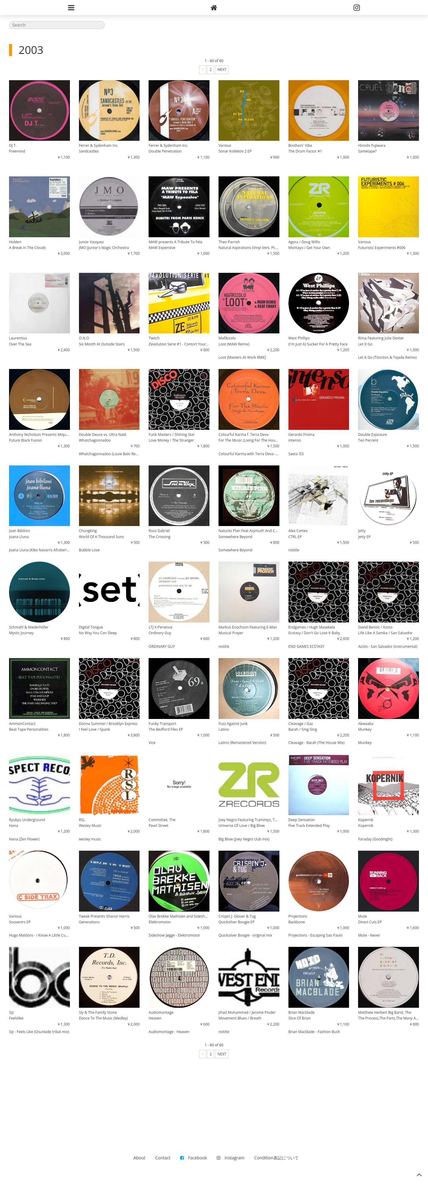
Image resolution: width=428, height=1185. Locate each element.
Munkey (365, 742)
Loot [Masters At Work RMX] (242, 357)
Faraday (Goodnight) (375, 839)
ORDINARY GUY (162, 646)
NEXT (222, 69)
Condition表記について (276, 1158)
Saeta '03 (296, 453)
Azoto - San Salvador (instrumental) (387, 646)
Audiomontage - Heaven (169, 1031)
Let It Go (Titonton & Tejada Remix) (387, 357)
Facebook (193, 1158)
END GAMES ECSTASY (306, 646)
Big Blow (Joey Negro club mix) (244, 839)
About (139, 1158)
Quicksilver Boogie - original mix (245, 935)
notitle (293, 550)
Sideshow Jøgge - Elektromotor (174, 935)
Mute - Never (369, 935)
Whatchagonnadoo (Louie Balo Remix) (109, 453)
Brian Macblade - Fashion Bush (314, 1031)
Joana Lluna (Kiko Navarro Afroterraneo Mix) (39, 550)
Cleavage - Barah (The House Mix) (316, 742)
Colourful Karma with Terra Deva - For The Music (249, 453)
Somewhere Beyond (235, 550)
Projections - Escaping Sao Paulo (315, 935)
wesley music (90, 839)
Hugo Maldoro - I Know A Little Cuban (39, 935)
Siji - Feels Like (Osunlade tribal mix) (39, 1031)
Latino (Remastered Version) (242, 742)
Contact (162, 1158)
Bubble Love (89, 550)
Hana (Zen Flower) (24, 839)
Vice (152, 742)
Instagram (230, 1158)
